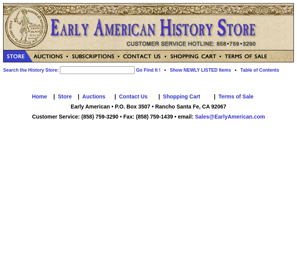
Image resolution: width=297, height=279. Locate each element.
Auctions (94, 96)
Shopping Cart (181, 96)
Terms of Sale (236, 96)
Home (39, 96)
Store (65, 96)
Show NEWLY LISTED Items (200, 70)
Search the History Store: (31, 70)
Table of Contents (260, 70)
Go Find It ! (148, 70)
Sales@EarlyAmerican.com (230, 117)
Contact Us (133, 96)
